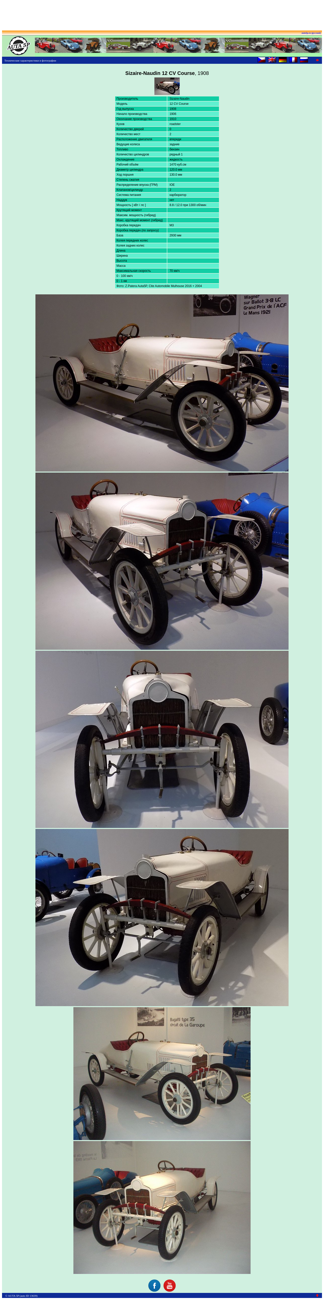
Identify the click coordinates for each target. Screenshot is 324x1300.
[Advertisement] (162, 13)
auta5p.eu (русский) (311, 33)
